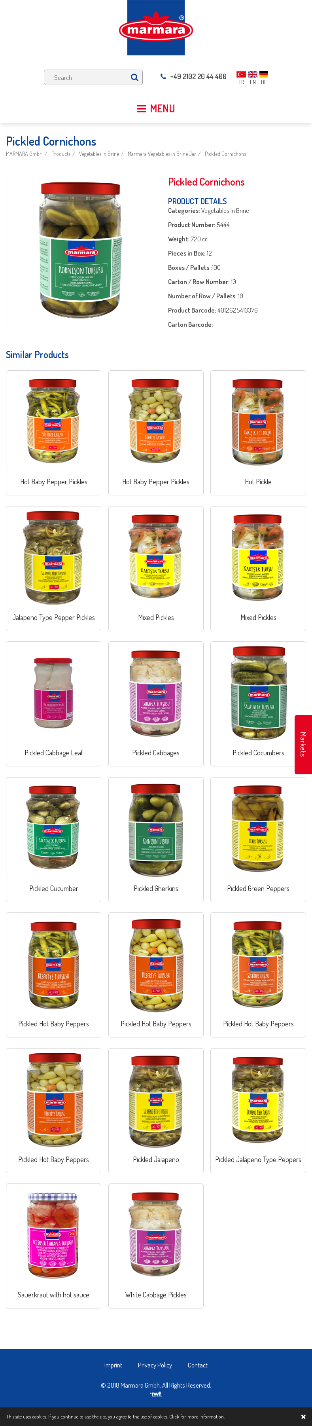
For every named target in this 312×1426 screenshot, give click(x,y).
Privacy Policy (155, 1365)
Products (60, 153)
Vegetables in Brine (99, 153)
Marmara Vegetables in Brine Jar (162, 153)
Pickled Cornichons (225, 153)
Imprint (113, 1365)
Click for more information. (197, 1416)
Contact (198, 1365)
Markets (303, 744)
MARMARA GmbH (24, 153)
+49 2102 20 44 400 (194, 76)
